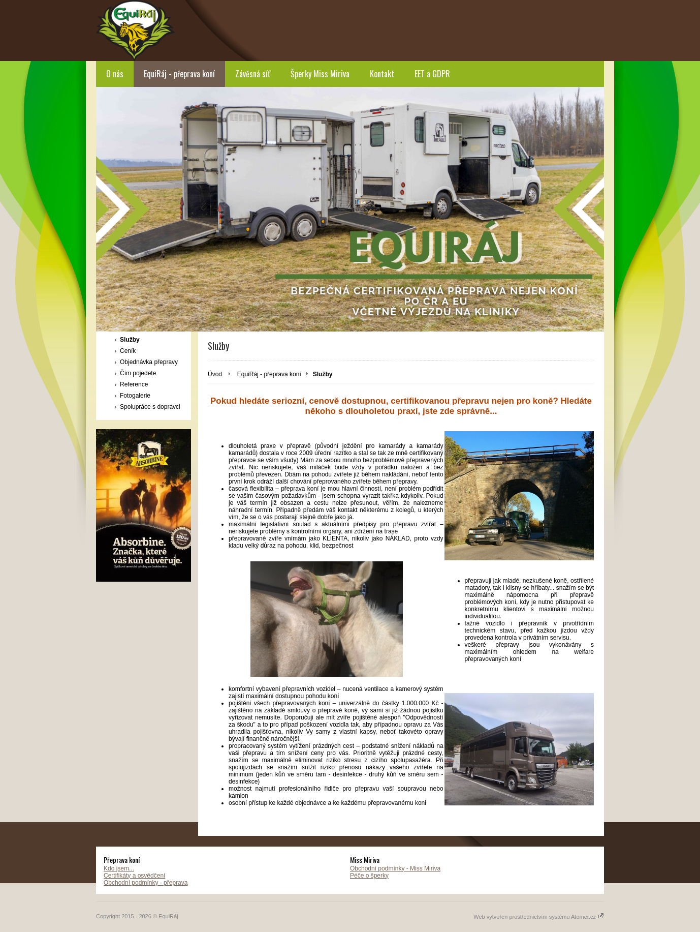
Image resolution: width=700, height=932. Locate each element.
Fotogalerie (135, 395)
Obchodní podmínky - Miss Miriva (395, 868)
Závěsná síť (252, 74)
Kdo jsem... (119, 868)
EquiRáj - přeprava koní (179, 74)
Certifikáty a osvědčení (134, 875)
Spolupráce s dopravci (150, 406)
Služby (130, 339)
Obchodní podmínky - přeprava (145, 882)
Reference (134, 384)
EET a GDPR (432, 74)
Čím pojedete (138, 373)
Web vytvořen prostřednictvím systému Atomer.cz (538, 917)
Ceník (128, 350)
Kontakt (382, 74)
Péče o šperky (369, 875)
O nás (114, 74)
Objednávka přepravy (149, 362)
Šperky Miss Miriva (320, 74)
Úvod (215, 374)
